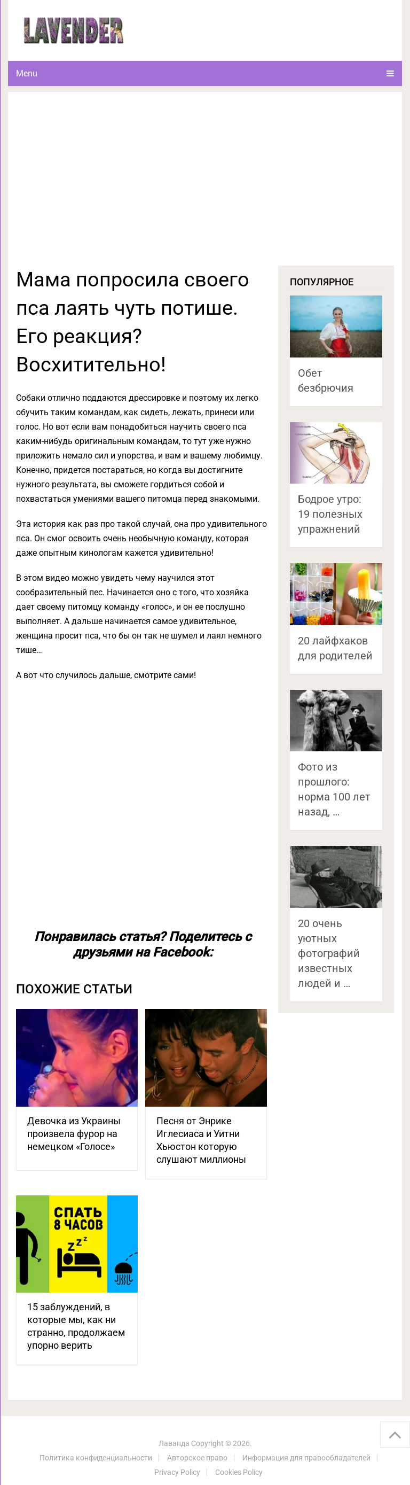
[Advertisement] (205, 185)
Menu (26, 73)
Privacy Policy (177, 1472)
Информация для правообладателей (306, 1457)
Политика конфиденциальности (96, 1457)
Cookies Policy (239, 1472)
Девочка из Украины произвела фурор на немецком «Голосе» (74, 1133)
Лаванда (174, 1443)
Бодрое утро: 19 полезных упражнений (330, 514)
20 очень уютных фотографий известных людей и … (329, 953)
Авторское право (197, 1457)
